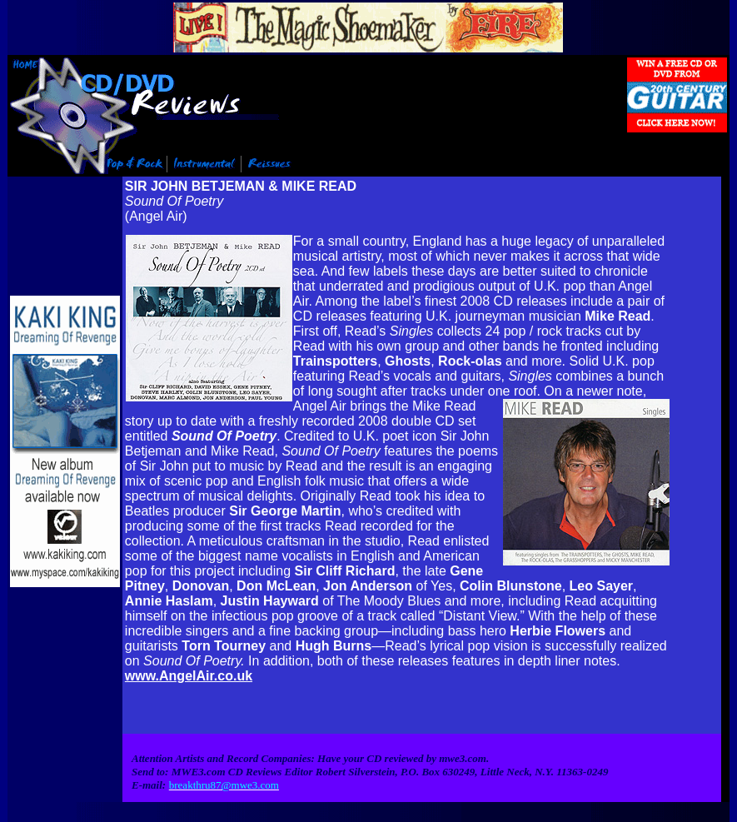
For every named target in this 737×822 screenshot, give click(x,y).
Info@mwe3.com (94, 816)
